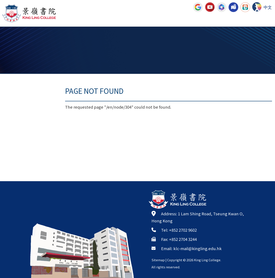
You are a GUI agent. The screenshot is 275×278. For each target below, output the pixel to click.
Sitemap (158, 260)
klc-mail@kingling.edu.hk (197, 248)
